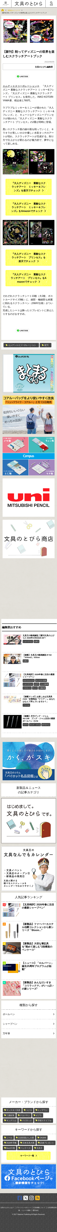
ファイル (26, 705)
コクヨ (29, 1110)
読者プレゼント (47, 1143)
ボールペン (46, 724)
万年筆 (28, 1033)
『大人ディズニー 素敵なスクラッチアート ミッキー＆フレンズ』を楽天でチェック (29, 187)
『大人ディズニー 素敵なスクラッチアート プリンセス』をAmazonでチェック (29, 278)
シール (9, 1138)
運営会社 (36, 1210)
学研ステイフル (45, 1120)
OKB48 (43, 1138)
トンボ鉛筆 (44, 684)
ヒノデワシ (43, 1110)
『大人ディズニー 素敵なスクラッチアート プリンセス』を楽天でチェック (29, 257)
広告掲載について (39, 1207)
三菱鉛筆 (42, 688)
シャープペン (27, 641)
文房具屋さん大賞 (26, 1138)
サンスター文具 (41, 680)
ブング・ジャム (35, 724)
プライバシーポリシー (23, 1207)
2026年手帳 (11, 1143)
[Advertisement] (28, 589)
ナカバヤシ (25, 1115)
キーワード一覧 (27, 1156)
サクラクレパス (28, 680)
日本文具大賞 (28, 1143)
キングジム (11, 1120)
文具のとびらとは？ (7, 1207)
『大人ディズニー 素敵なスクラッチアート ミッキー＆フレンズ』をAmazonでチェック (28, 207)
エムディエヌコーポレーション (20, 86)
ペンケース (26, 1148)
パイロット (27, 688)
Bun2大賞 (10, 1148)
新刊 (45, 345)
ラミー (35, 688)
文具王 (36, 641)
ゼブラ (36, 684)
